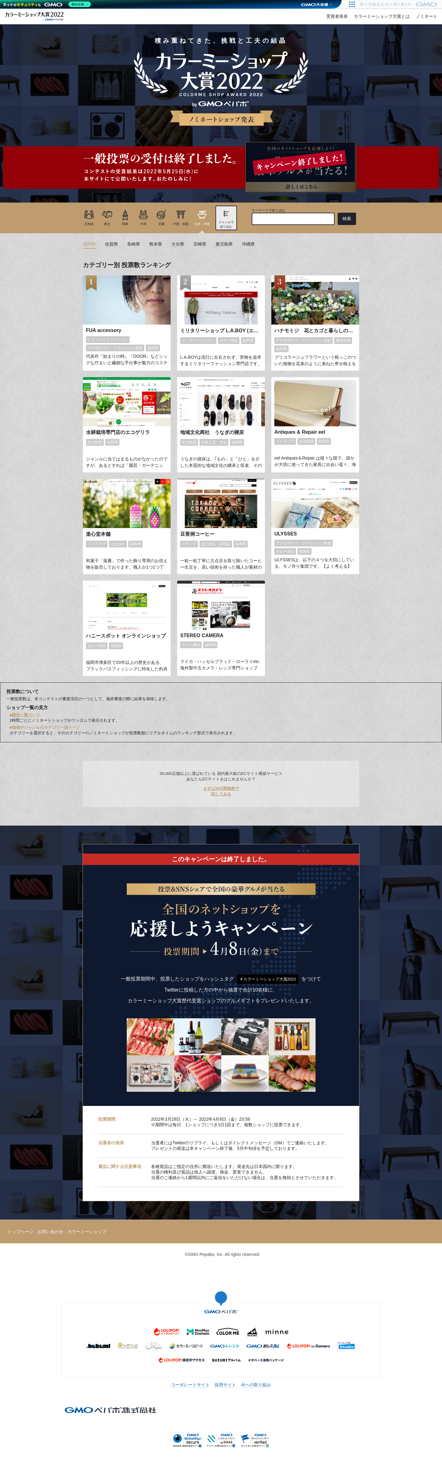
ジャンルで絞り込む (226, 224)
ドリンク (189, 544)
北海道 (89, 224)
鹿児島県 (224, 244)
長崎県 (133, 244)
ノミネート (426, 16)
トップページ (20, 1231)
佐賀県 (111, 244)
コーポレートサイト (190, 1384)
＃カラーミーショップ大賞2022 (267, 979)
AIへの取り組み (256, 1384)
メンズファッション (198, 340)
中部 (143, 224)
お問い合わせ (50, 1231)
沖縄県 (248, 244)
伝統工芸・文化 (214, 442)
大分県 (177, 244)
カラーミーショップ (87, 1231)
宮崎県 (199, 244)
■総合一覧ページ (25, 714)
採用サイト (225, 1384)
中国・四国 (180, 224)
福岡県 (89, 244)
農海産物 (343, 340)
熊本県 (155, 244)
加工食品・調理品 (216, 544)
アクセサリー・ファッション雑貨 (115, 348)
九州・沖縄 (202, 224)
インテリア (285, 441)
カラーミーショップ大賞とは (382, 16)
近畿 (161, 224)
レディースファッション (107, 339)
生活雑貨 (94, 442)
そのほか (117, 544)
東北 (107, 224)
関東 (125, 224)
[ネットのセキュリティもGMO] (47, 4)
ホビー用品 (228, 340)
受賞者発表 (337, 16)
